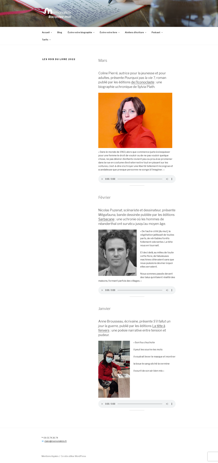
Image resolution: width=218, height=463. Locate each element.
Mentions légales (50, 456)
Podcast (157, 32)
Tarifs (46, 39)
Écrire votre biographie (81, 32)
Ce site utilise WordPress (73, 456)
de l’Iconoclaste (142, 82)
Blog (59, 32)
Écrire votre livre (110, 32)
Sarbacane (106, 219)
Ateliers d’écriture (136, 32)
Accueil (47, 32)
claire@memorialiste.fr (55, 441)
